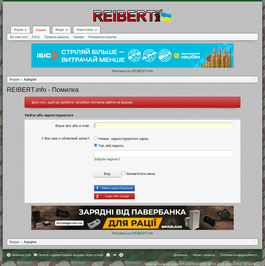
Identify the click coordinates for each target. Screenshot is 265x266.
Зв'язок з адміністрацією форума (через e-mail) (71, 255)
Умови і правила (203, 255)
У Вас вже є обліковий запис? (66, 138)
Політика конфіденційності (238, 255)
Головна (108, 255)
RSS (121, 255)
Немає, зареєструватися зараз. (121, 139)
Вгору (115, 255)
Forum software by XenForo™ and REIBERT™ (201, 264)
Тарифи (78, 37)
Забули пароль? (107, 159)
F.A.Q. (36, 37)
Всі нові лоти (19, 37)
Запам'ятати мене (138, 174)
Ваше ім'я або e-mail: (72, 126)
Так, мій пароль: (109, 146)
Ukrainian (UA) (21, 255)
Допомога (180, 255)
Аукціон (41, 30)
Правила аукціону (57, 37)
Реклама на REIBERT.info (132, 71)
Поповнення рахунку (102, 37)
